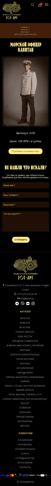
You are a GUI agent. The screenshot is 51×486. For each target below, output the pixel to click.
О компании (25, 440)
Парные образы (25, 416)
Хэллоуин (25, 412)
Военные (24, 32)
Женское (25, 318)
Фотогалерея (25, 462)
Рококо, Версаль (25, 331)
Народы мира (25, 372)
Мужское (25, 322)
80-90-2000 (25, 327)
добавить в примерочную (25, 151)
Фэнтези (25, 363)
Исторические (25, 368)
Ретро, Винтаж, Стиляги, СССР (25, 394)
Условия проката (25, 449)
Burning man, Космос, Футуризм (25, 345)
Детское (25, 425)
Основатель (25, 444)
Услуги (25, 453)
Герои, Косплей (25, 359)
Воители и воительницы (24, 354)
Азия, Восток (25, 336)
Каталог (24, 30)
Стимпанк (25, 407)
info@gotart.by (27, 298)
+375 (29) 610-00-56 (27, 294)
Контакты (25, 467)
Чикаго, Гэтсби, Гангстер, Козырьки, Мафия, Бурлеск (25, 387)
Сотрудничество (25, 458)
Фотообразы (25, 421)
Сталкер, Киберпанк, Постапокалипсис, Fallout (25, 401)
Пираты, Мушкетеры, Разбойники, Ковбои (25, 379)
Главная (24, 27)
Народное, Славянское (25, 341)
